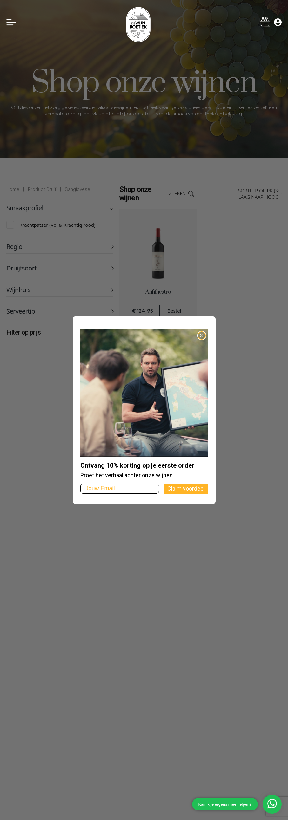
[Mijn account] (278, 22)
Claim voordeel (186, 488)
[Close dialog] (201, 335)
